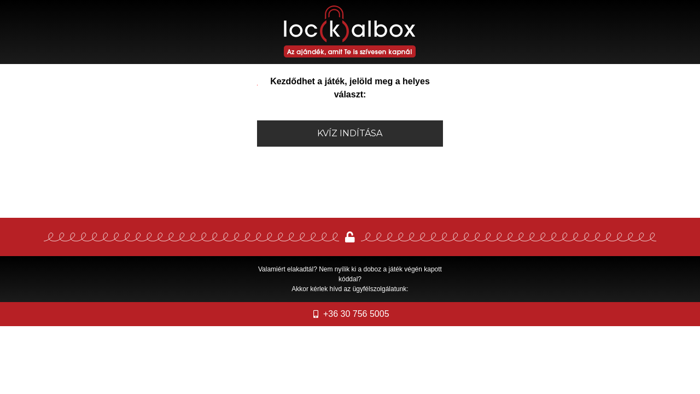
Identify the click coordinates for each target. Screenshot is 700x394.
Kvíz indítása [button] (349, 133)
